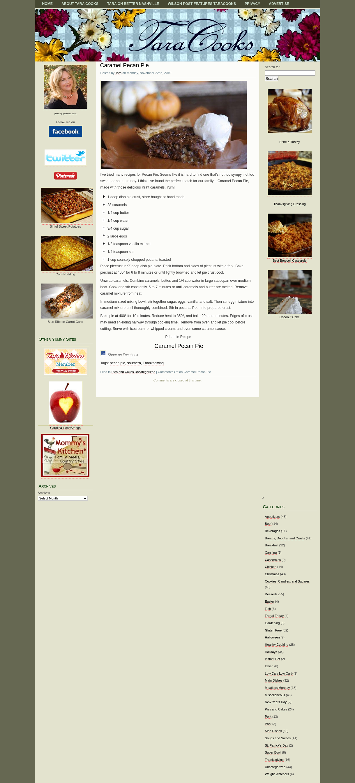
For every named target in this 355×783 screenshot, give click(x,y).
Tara (118, 73)
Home (47, 4)
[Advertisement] (288, 411)
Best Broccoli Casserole (289, 260)
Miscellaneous (275, 695)
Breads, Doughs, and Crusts (285, 538)
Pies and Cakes (123, 372)
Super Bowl (273, 752)
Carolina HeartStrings (65, 428)
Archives (44, 493)
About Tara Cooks (79, 4)
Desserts (271, 594)
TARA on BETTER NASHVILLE (133, 4)
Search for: (273, 67)
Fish (268, 608)
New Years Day (276, 702)
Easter (269, 601)
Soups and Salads (278, 738)
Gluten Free (273, 630)
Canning (271, 552)
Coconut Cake (290, 317)
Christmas (272, 574)
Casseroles (273, 560)
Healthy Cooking (276, 644)
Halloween (272, 637)
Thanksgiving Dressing (289, 204)
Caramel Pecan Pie (124, 65)
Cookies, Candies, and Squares (287, 581)
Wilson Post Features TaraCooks (202, 4)
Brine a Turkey (289, 142)
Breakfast (271, 545)
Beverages (272, 531)
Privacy (252, 4)
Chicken (271, 567)
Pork (268, 716)
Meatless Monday (277, 687)
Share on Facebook (123, 355)
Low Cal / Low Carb (279, 673)
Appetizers (272, 516)
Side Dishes (273, 731)
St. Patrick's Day (276, 745)
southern (134, 363)
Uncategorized (145, 372)
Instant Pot (272, 659)
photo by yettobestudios (65, 113)
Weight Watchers (277, 774)
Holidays (271, 652)
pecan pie (117, 363)
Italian (269, 666)
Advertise (279, 4)
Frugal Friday (274, 615)
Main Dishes (273, 680)
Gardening (272, 623)
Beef (268, 523)
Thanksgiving (153, 363)
